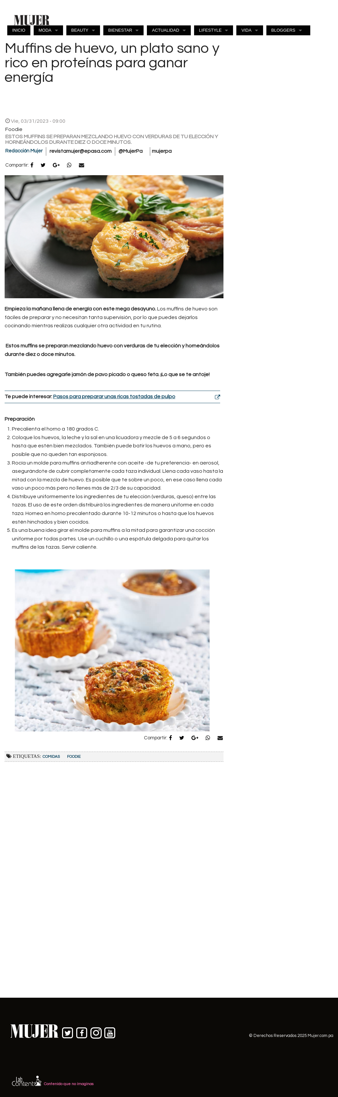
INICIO (18, 30)
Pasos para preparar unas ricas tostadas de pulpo (114, 396)
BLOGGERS (283, 30)
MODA (45, 30)
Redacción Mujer (24, 150)
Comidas (51, 757)
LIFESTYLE (210, 30)
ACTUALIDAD (165, 30)
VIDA (246, 30)
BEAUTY (79, 30)
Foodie (74, 757)
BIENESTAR (120, 30)
